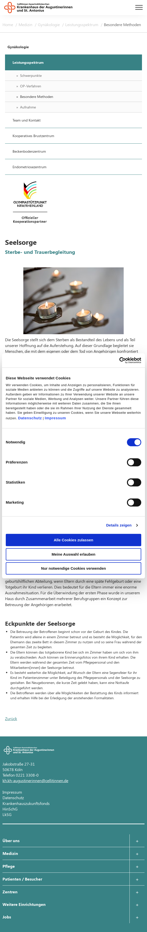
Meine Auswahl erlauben (74, 554)
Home (8, 24)
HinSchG (10, 808)
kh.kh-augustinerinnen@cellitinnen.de (35, 780)
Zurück (11, 718)
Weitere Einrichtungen (24, 904)
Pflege (9, 866)
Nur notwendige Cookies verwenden (73, 568)
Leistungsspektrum (82, 24)
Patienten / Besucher (22, 879)
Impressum (55, 418)
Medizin (26, 24)
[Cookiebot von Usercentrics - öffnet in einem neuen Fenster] (119, 360)
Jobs (7, 916)
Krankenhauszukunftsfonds (26, 803)
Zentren (10, 891)
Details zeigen (118, 525)
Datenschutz (30, 418)
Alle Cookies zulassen (73, 540)
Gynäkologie (49, 24)
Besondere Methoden (122, 24)
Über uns (11, 840)
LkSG (7, 814)
